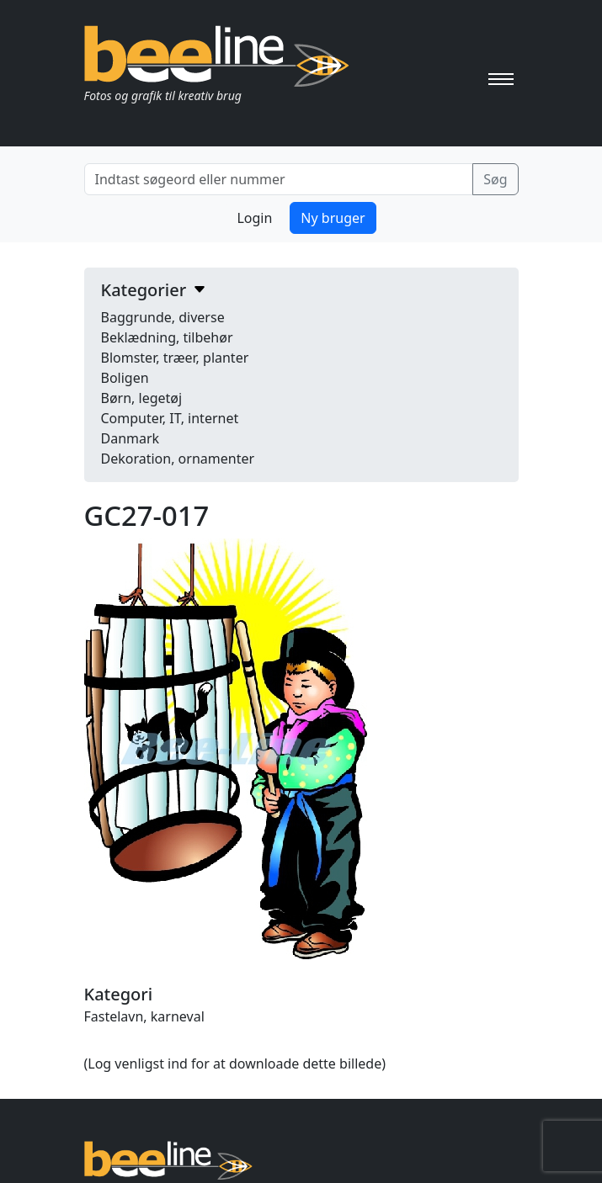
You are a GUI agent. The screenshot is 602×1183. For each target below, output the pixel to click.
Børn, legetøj (142, 398)
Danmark (130, 438)
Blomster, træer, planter (175, 357)
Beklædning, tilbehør (167, 337)
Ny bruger (333, 218)
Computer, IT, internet (170, 418)
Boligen (125, 378)
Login (254, 218)
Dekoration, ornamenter (178, 458)
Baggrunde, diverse (163, 317)
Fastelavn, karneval (144, 1016)
